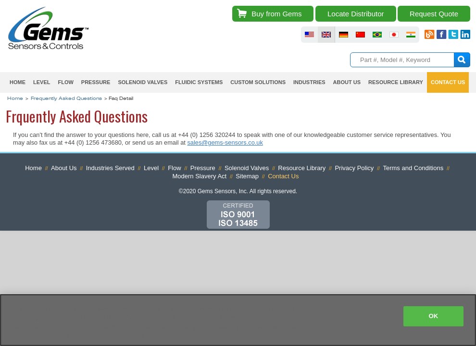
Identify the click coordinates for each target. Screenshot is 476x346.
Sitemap (247, 176)
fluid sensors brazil (377, 34)
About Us (347, 82)
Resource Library (395, 82)
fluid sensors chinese (360, 34)
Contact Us (448, 82)
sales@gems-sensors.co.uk (225, 142)
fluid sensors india (410, 34)
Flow (65, 82)
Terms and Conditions (413, 168)
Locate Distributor (355, 14)
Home (17, 82)
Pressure (96, 82)
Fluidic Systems (199, 82)
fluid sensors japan (394, 34)
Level (41, 82)
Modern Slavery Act (200, 176)
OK (433, 316)
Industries (309, 82)
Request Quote (434, 14)
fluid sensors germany (343, 34)
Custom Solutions (258, 82)
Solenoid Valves (142, 82)
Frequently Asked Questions (66, 99)
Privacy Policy (354, 168)
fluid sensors (309, 34)
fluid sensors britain (326, 34)
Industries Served (110, 168)
